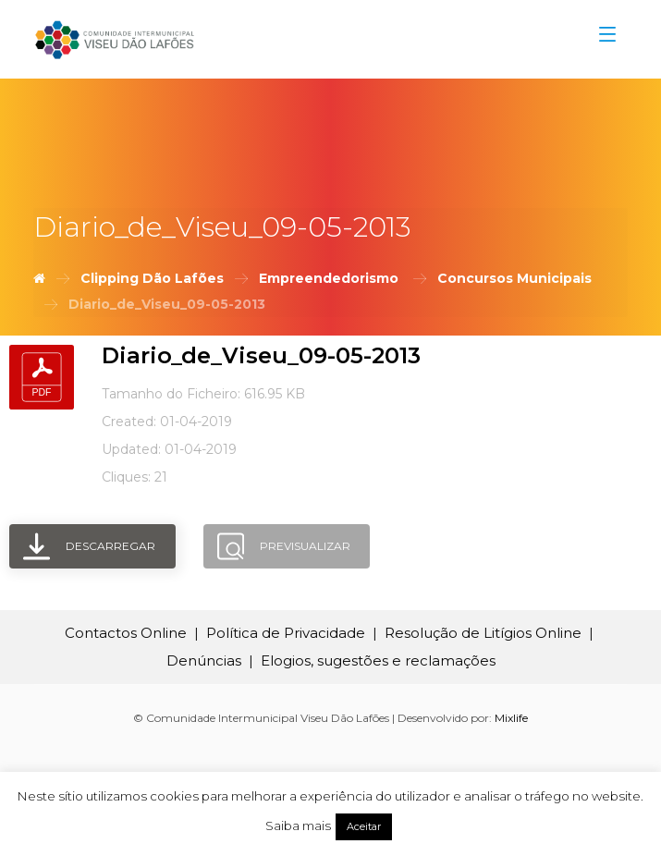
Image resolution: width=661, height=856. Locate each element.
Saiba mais (298, 825)
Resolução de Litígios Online (483, 633)
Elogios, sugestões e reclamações (378, 660)
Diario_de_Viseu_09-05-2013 (261, 355)
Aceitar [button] (364, 826)
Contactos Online (126, 633)
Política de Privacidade (285, 633)
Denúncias (203, 660)
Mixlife (511, 718)
